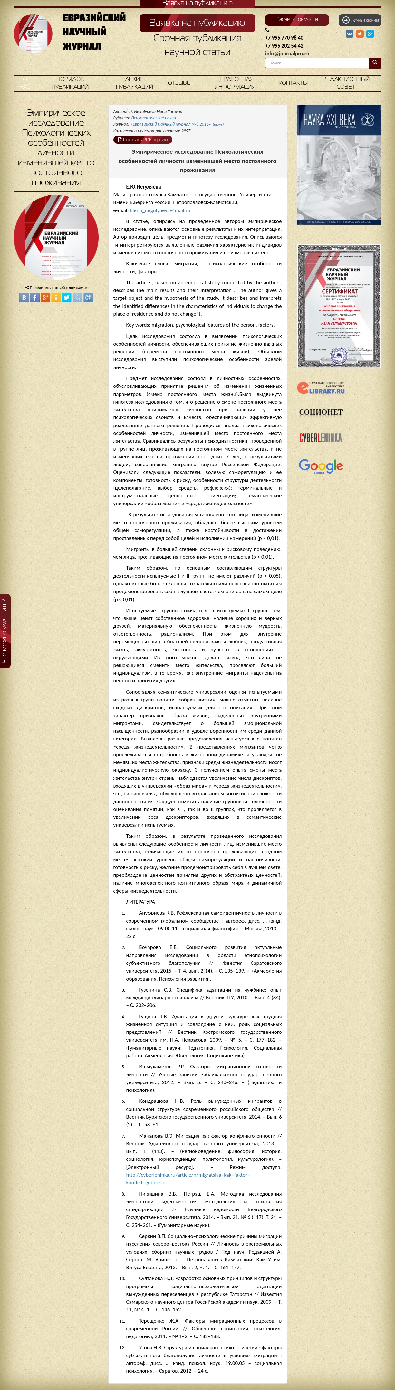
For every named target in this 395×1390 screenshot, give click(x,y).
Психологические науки (153, 118)
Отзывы (179, 83)
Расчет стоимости (297, 19)
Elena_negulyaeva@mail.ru (160, 210)
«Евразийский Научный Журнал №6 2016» (177, 124)
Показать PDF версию (143, 139)
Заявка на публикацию (197, 23)
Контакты (293, 83)
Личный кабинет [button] (360, 20)
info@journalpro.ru (287, 53)
